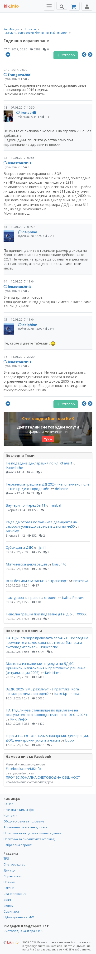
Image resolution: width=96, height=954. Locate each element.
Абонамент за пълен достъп (25, 827)
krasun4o (59, 564)
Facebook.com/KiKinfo (23, 768)
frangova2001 (20, 74)
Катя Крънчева (66, 693)
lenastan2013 (19, 163)
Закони (9, 888)
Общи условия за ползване (24, 821)
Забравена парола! (18, 845)
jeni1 (42, 547)
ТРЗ (6, 858)
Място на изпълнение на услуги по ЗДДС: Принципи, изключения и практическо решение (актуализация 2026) (45, 668)
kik (11, 942)
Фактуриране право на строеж (31, 597)
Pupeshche (14, 467)
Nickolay (12, 531)
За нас (8, 804)
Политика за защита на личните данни (33, 833)
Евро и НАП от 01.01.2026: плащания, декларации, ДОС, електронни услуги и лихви (47, 737)
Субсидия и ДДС (19, 547)
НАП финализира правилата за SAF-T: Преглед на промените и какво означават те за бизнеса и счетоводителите (47, 642)
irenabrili (28, 112)
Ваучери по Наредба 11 (25, 505)
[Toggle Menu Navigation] (49, 6)
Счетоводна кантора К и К (23, 931)
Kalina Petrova (73, 597)
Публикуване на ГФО (19, 917)
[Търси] (61, 6)
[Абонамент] (74, 6)
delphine (29, 232)
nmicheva (80, 581)
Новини (9, 882)
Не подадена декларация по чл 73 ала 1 (39, 463)
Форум (9, 905)
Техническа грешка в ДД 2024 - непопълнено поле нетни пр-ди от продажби (47, 486)
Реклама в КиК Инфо (19, 810)
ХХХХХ (81, 614)
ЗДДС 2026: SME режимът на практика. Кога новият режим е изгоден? (42, 691)
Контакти (11, 815)
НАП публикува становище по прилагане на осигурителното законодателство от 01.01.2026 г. (47, 712)
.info (11, 6)
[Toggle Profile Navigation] (87, 6)
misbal (56, 505)
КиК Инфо (53, 672)
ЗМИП (8, 899)
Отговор (66, 55)
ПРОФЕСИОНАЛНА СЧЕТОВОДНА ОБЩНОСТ (43, 777)
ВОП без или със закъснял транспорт (37, 581)
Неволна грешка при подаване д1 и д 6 (39, 614)
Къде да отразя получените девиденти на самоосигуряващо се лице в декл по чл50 (41, 524)
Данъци (9, 870)
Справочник (13, 876)
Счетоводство (14, 864)
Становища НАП (16, 894)
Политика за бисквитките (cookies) (29, 839)
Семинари (11, 911)
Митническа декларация (26, 564)
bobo (69, 740)
